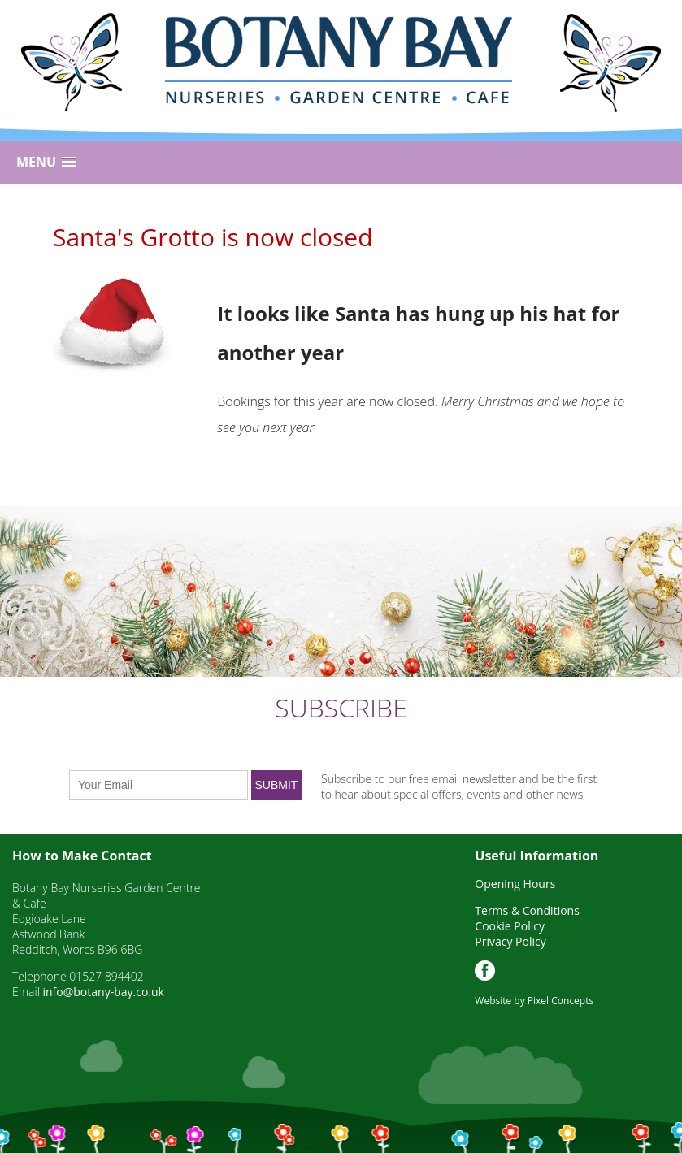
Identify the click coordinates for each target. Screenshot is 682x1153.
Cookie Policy (510, 926)
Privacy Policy (510, 941)
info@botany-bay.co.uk (102, 991)
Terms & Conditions (527, 910)
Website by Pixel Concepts (534, 1001)
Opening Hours (515, 883)
